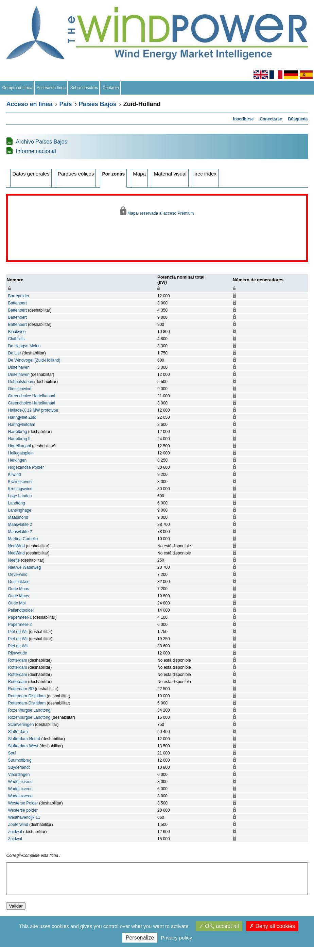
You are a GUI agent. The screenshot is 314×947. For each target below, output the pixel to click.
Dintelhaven (18, 367)
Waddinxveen (20, 781)
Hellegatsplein (20, 453)
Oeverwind (17, 574)
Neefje (14, 560)
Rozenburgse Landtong (29, 710)
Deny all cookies (272, 926)
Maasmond (18, 517)
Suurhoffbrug (19, 760)
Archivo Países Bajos (41, 142)
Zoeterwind (18, 824)
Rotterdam (17, 660)
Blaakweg (16, 331)
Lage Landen (20, 496)
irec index (205, 174)
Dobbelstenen (20, 381)
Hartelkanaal (19, 446)
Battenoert (17, 303)
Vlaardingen (19, 774)
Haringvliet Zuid (22, 417)
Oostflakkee (18, 581)
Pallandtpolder (21, 610)
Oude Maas (18, 588)
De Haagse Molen (24, 346)
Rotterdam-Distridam (27, 696)
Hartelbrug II (19, 438)
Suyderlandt (19, 767)
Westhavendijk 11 (24, 817)
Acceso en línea (51, 87)
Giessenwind (19, 388)
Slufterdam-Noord (24, 738)
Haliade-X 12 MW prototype (33, 410)
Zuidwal (15, 831)
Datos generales (30, 174)
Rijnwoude (17, 653)
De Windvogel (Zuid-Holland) (34, 360)
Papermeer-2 (20, 624)
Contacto (110, 87)
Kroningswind (20, 488)
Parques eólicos (76, 174)
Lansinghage (19, 510)
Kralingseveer (20, 481)
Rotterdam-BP (21, 688)
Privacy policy (176, 938)
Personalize (140, 938)
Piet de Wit (18, 631)
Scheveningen (21, 724)
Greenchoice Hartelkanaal (31, 396)
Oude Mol (16, 603)
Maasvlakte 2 (20, 524)
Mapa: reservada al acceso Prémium (157, 211)
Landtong (16, 503)
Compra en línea (17, 87)
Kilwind (14, 474)
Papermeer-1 (20, 617)
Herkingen (17, 460)
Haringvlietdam (21, 424)
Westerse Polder (23, 803)
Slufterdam (18, 731)
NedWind (16, 546)
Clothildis (16, 338)
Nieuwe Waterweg (24, 567)
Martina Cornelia (23, 538)
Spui (12, 753)
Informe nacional (36, 151)
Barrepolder (18, 296)
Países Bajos (98, 104)
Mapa (139, 174)
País (65, 104)
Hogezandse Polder (25, 467)
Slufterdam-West (23, 746)
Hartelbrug (17, 431)
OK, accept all (219, 926)
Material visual (170, 174)
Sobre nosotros (84, 87)
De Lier (14, 353)
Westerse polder (22, 810)
